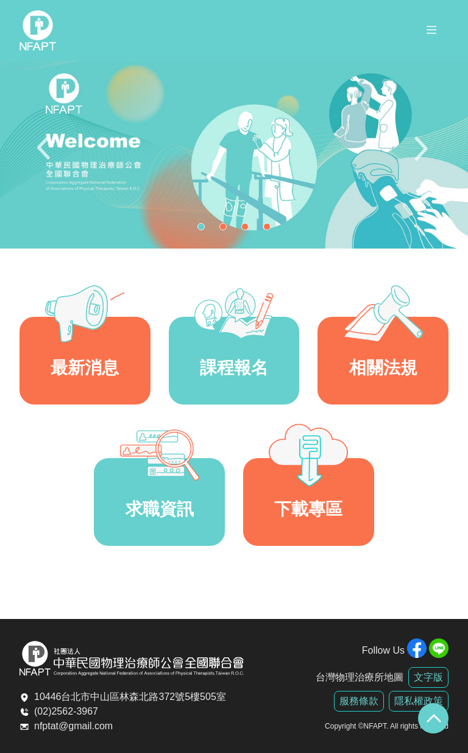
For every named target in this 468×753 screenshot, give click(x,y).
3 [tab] (248, 230)
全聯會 (38, 30)
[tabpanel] (234, 155)
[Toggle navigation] (431, 31)
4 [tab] (270, 230)
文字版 (428, 677)
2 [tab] (226, 230)
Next (422, 155)
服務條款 (358, 701)
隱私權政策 (418, 701)
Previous (46, 155)
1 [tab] (204, 230)
